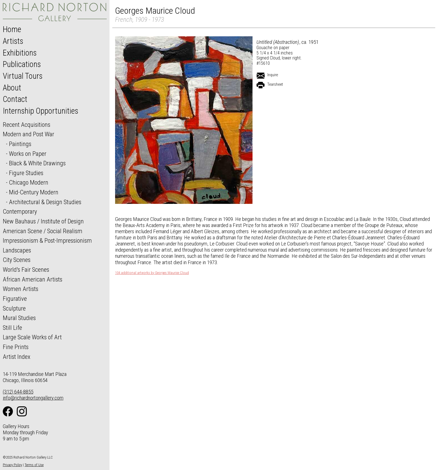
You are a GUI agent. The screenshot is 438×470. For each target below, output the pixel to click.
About (12, 87)
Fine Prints (15, 346)
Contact (15, 99)
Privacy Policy (12, 465)
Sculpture (14, 308)
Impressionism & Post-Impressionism (47, 240)
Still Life (12, 327)
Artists (13, 41)
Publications (22, 64)
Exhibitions (20, 53)
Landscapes (17, 250)
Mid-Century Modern (33, 192)
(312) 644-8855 (18, 391)
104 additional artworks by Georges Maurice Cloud (152, 273)
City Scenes (16, 259)
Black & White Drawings (37, 163)
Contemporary (20, 211)
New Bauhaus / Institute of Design (43, 221)
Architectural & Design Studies (45, 202)
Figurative (15, 298)
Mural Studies (19, 317)
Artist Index (16, 356)
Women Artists (20, 288)
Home (12, 29)
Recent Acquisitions (26, 124)
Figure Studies (26, 172)
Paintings (20, 143)
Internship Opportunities (40, 111)
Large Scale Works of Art (32, 337)
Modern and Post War (28, 134)
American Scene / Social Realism (42, 231)
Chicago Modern (28, 182)
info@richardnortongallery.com (33, 398)
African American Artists (32, 279)
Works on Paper (27, 153)
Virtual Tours (22, 76)
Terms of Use (34, 465)
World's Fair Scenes (26, 269)
